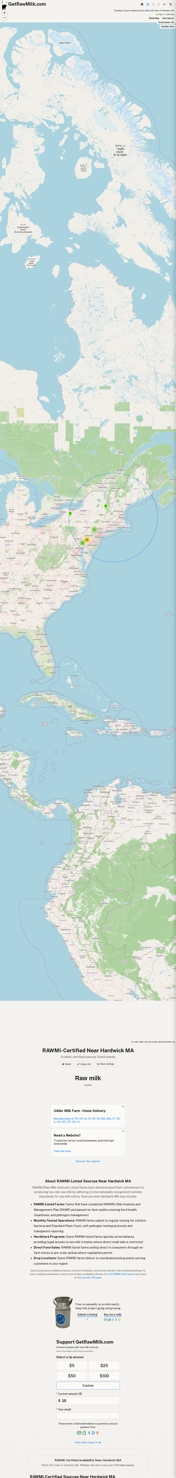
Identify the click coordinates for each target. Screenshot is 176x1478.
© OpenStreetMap (148, 1042)
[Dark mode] (153, 4)
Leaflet (135, 1042)
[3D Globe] (142, 4)
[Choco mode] (159, 4)
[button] (70, 514)
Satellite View (167, 26)
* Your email (63, 1409)
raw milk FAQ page (91, 1277)
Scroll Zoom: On (166, 22)
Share (66, 1064)
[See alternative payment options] (93, 1433)
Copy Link (84, 1064)
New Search (168, 18)
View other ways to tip (88, 1442)
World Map (154, 18)
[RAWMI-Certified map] (88, 526)
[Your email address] (88, 1415)
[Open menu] (170, 4)
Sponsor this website (88, 1161)
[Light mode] (164, 4)
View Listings (105, 1064)
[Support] (148, 4)
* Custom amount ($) (69, 1393)
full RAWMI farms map (120, 1274)
